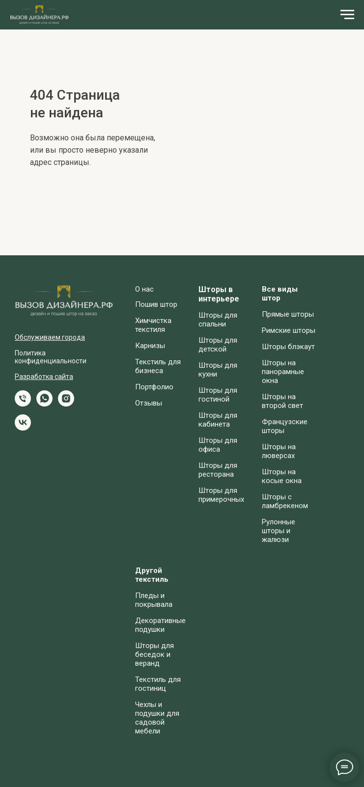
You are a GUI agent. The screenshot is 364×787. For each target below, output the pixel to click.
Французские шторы (285, 426)
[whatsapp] (44, 404)
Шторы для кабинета (217, 420)
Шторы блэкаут (288, 346)
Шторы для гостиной (217, 395)
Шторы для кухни (217, 370)
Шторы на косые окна (282, 476)
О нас (144, 289)
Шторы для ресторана (217, 470)
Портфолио (154, 386)
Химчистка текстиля (153, 325)
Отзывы (148, 403)
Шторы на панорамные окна (283, 371)
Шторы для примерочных (221, 495)
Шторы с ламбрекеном (285, 501)
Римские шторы (288, 330)
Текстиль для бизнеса (158, 366)
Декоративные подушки (160, 625)
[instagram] (66, 404)
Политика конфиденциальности (50, 357)
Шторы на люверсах (279, 451)
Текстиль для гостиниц (158, 684)
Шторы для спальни (217, 319)
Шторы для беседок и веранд (154, 654)
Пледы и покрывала (153, 600)
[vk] (23, 428)
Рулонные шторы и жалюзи (278, 530)
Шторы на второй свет (282, 401)
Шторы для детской (217, 344)
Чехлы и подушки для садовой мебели (157, 717)
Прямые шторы (288, 314)
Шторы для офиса (217, 445)
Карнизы (150, 345)
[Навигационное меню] (347, 15)
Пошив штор (156, 304)
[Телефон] (23, 404)
